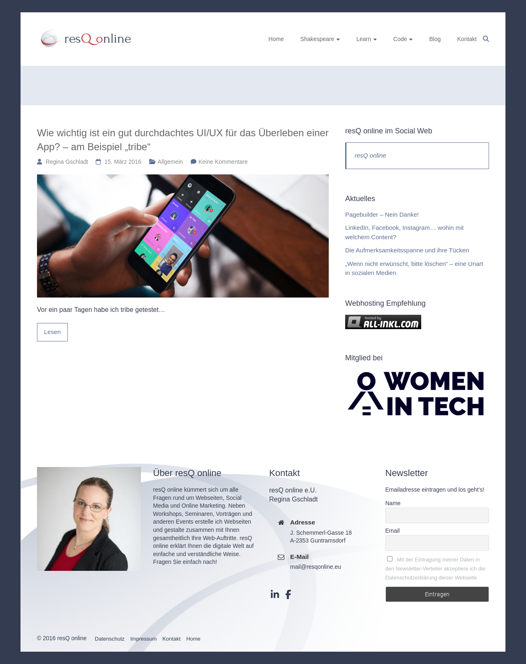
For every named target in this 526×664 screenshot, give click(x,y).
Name (393, 503)
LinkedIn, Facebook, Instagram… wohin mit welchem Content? (404, 232)
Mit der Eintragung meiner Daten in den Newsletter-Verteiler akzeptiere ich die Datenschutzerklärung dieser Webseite (435, 568)
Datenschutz (110, 639)
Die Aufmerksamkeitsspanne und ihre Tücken (407, 250)
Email (392, 530)
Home (276, 39)
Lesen (52, 331)
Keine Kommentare (223, 161)
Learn (363, 39)
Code (400, 39)
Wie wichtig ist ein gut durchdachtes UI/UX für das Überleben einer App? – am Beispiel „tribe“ (183, 139)
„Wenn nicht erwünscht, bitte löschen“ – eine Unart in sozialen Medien (414, 268)
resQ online (370, 155)
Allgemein (170, 161)
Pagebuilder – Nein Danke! (382, 214)
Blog (435, 39)
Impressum (143, 639)
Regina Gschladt (67, 161)
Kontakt (467, 39)
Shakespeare (317, 39)
